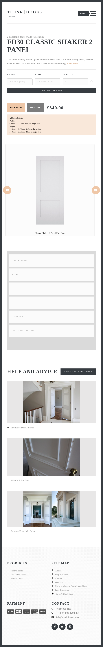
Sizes (15, 275)
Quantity (68, 74)
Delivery (17, 317)
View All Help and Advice (78, 371)
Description (20, 260)
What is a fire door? (21, 480)
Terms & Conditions (64, 594)
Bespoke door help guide (23, 531)
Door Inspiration (62, 590)
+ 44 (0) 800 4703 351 (67, 612)
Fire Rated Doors (23, 331)
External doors (17, 578)
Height (11, 74)
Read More (72, 63)
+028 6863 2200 (63, 609)
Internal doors (17, 571)
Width (38, 74)
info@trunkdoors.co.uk (67, 617)
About (58, 571)
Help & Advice (61, 575)
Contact (58, 578)
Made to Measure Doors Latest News (71, 586)
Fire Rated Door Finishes (22, 427)
